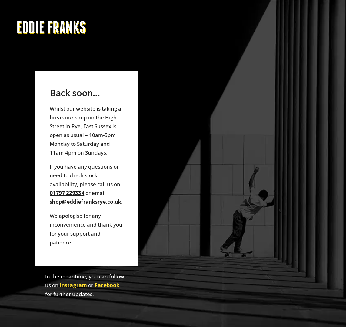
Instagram (73, 285)
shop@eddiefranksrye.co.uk (85, 201)
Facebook (107, 285)
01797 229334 (67, 192)
